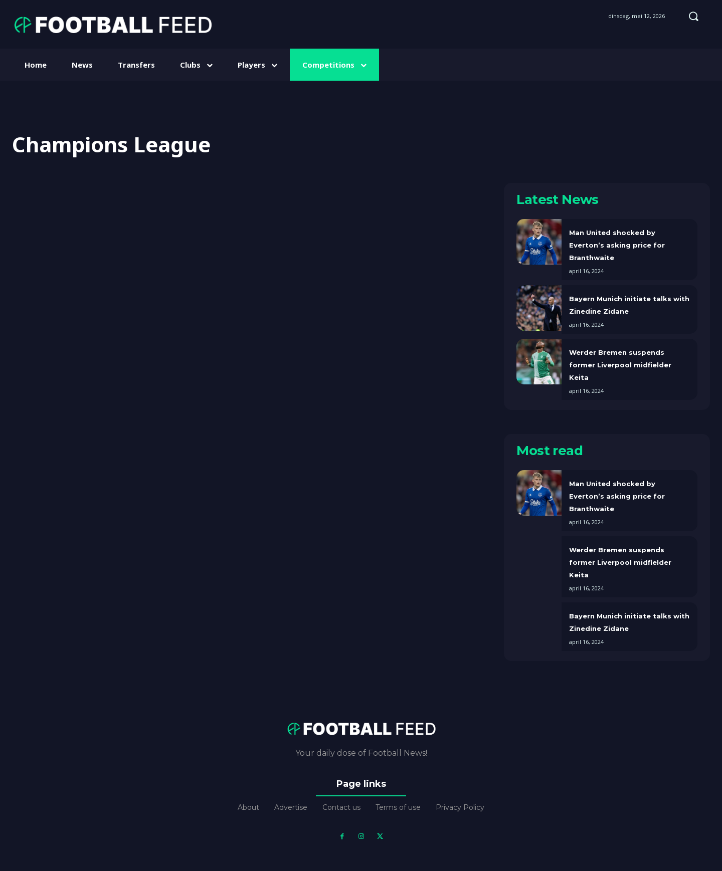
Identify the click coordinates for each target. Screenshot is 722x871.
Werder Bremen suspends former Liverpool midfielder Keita (620, 364)
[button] (693, 16)
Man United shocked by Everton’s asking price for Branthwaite (617, 245)
